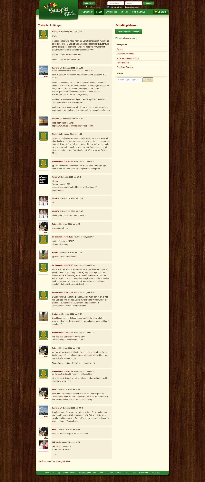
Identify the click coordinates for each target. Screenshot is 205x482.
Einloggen (149, 3)
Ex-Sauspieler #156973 (61, 265)
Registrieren (88, 3)
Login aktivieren (93, 7)
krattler (55, 252)
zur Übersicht (44, 461)
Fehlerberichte (123, 63)
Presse (118, 473)
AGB (134, 473)
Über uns (109, 473)
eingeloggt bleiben (114, 7)
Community (88, 12)
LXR (53, 442)
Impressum (156, 473)
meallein (55, 119)
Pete (54, 224)
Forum (99, 12)
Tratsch (43, 25)
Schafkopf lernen (69, 473)
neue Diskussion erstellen (128, 31)
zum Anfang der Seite (61, 461)
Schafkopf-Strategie (125, 54)
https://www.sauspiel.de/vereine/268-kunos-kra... (73, 126)
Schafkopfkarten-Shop (87, 473)
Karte (101, 473)
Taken (54, 177)
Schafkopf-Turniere (125, 67)
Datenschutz (144, 473)
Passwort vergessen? (132, 7)
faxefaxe (55, 68)
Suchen (147, 80)
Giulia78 (55, 198)
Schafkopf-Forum (126, 25)
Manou (54, 32)
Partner (127, 473)
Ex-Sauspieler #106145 (61, 161)
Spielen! (162, 12)
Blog (58, 473)
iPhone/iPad (49, 473)
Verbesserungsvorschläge (128, 58)
